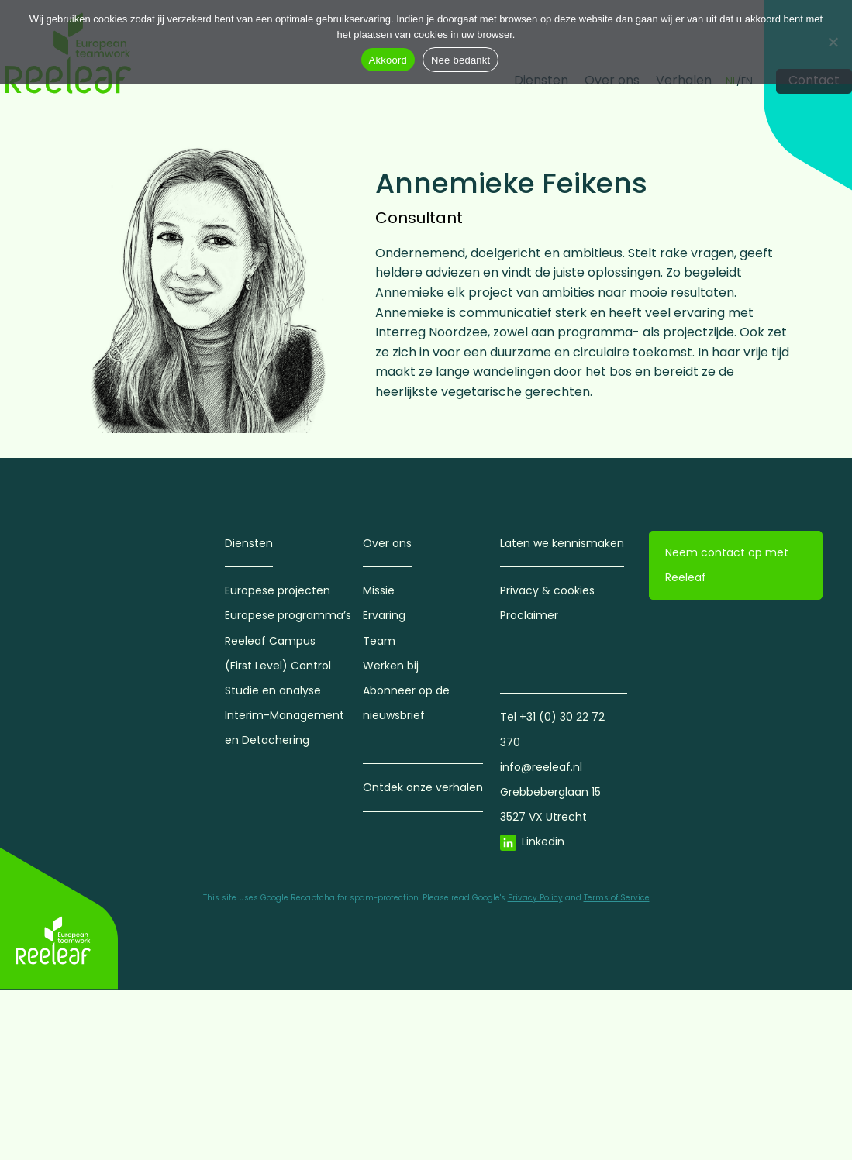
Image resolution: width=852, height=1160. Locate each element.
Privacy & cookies (547, 590)
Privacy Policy (535, 898)
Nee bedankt (460, 60)
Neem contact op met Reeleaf (726, 565)
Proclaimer (529, 615)
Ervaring (384, 615)
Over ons (387, 543)
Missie (379, 590)
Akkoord (388, 60)
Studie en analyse (273, 690)
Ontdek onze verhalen (423, 787)
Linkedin (543, 841)
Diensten (249, 543)
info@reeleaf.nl (541, 767)
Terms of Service (617, 898)
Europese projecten (277, 590)
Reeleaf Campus (270, 641)
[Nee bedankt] (832, 42)
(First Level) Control (278, 665)
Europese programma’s (288, 615)
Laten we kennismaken (562, 543)
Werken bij (391, 665)
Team (379, 641)
